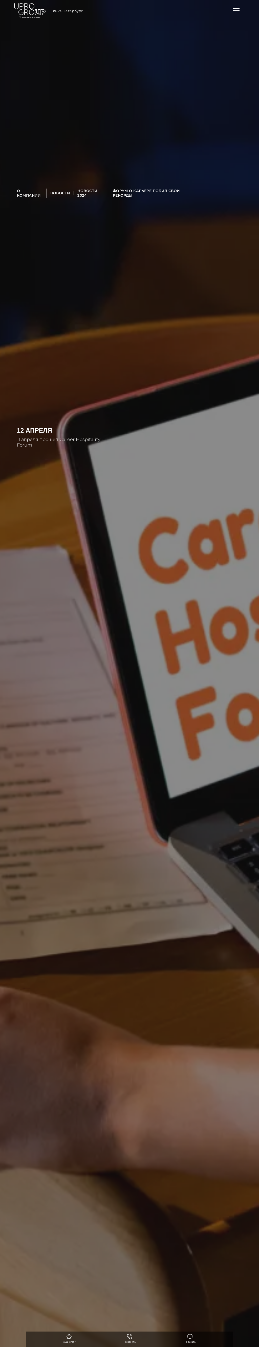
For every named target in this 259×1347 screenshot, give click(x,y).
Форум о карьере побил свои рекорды (146, 193)
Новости (60, 193)
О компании (29, 193)
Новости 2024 (87, 193)
